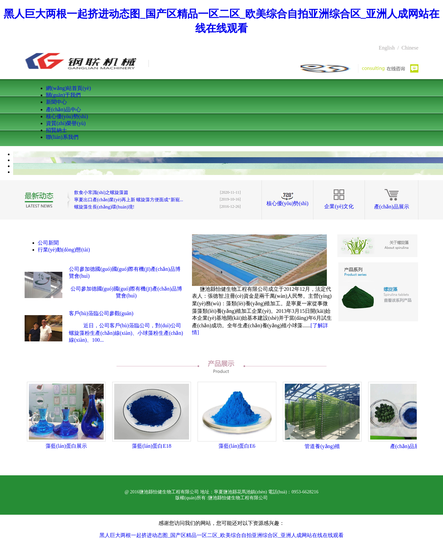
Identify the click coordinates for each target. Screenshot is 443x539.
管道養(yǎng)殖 (322, 446)
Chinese (409, 48)
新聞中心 (56, 102)
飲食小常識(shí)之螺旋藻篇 (101, 192)
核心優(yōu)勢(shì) (67, 116)
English (387, 48)
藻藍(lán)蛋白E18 (151, 446)
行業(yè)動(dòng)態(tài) (64, 249)
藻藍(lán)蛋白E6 (237, 446)
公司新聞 (48, 243)
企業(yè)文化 (339, 206)
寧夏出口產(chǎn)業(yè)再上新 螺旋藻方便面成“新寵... (128, 199)
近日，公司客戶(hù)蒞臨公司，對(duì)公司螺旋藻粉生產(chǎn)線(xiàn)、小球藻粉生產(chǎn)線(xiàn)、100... (126, 333)
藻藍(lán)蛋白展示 (66, 446)
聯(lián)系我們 (62, 137)
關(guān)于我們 (63, 95)
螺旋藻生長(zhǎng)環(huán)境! (104, 207)
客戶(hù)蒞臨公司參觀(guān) (101, 313)
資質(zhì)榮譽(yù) (66, 123)
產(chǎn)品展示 (391, 206)
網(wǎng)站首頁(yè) (68, 88)
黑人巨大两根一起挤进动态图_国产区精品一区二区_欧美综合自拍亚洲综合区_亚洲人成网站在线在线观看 (221, 535)
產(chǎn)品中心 (63, 109)
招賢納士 (56, 130)
